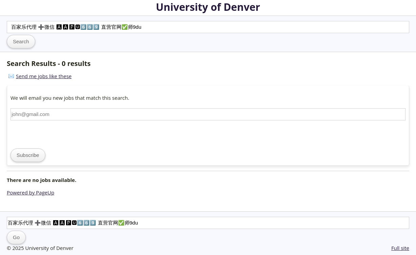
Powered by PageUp (30, 192)
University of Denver (208, 7)
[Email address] (208, 114)
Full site (400, 248)
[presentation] (61, 133)
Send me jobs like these (43, 76)
